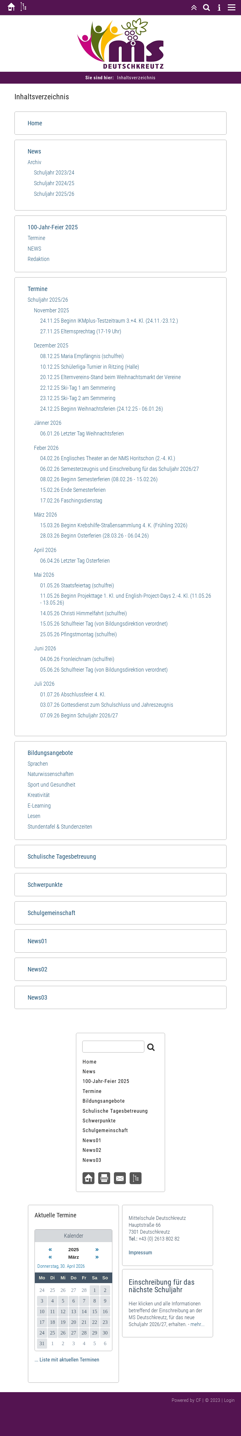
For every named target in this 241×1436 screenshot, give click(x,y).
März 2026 (45, 514)
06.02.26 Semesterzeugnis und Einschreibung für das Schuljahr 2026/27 (119, 469)
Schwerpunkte (45, 884)
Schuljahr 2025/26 (54, 193)
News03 (37, 997)
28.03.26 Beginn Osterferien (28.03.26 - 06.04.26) (94, 535)
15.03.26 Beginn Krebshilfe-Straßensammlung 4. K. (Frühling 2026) (113, 525)
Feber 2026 (46, 448)
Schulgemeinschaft (51, 913)
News (34, 151)
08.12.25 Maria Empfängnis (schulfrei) (82, 356)
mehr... (197, 1324)
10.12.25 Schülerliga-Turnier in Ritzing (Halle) (89, 366)
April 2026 (45, 550)
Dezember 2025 (51, 345)
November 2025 (51, 310)
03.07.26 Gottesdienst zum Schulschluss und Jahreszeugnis (106, 704)
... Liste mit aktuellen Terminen (67, 1359)
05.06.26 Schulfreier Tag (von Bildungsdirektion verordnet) (104, 669)
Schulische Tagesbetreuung (62, 856)
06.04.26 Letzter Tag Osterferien (75, 560)
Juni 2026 (45, 648)
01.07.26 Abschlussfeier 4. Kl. (72, 694)
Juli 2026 (44, 683)
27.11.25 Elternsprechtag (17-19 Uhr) (80, 331)
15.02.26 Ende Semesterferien (73, 489)
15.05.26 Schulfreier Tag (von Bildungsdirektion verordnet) (104, 623)
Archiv (34, 162)
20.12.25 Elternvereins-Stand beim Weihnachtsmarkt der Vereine (110, 377)
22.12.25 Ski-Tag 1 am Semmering (77, 387)
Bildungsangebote (50, 753)
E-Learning (39, 805)
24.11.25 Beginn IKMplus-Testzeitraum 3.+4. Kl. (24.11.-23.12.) (109, 320)
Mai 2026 (44, 574)
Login (229, 1400)
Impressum (140, 1252)
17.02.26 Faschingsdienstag (71, 500)
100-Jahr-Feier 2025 (53, 227)
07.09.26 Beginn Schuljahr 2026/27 (79, 715)
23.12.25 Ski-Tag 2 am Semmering (77, 398)
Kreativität (39, 795)
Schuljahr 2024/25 (54, 183)
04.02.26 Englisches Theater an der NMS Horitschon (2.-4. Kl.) (107, 458)
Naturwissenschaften (51, 774)
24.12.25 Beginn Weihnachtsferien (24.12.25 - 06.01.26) (101, 408)
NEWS (34, 248)
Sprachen (38, 763)
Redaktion (39, 259)
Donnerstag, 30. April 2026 (61, 1266)
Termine (36, 238)
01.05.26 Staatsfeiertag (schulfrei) (77, 585)
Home (35, 123)
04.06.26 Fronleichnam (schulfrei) (77, 659)
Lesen (34, 816)
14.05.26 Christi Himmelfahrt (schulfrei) (83, 613)
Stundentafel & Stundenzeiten (60, 826)
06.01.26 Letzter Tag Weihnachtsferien (82, 433)
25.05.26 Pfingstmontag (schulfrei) (78, 634)
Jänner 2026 (48, 422)
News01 (37, 941)
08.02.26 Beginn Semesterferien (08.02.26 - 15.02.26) (99, 479)
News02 (37, 969)
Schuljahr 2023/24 (54, 172)
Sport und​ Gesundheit (51, 784)
